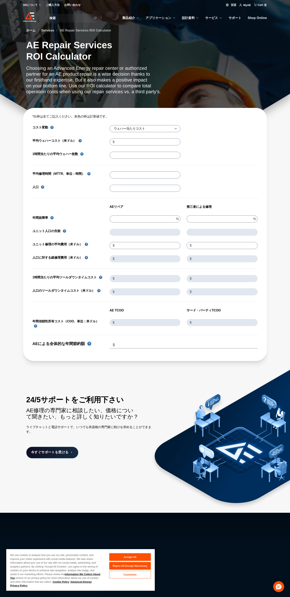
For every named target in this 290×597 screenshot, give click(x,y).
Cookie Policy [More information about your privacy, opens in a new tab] (61, 581)
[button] (278, 586)
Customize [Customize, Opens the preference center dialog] (130, 576)
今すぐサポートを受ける (56, 452)
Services (48, 30)
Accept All (130, 557)
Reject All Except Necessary (130, 566)
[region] (80, 570)
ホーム (31, 30)
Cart (260, 4)
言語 (231, 4)
